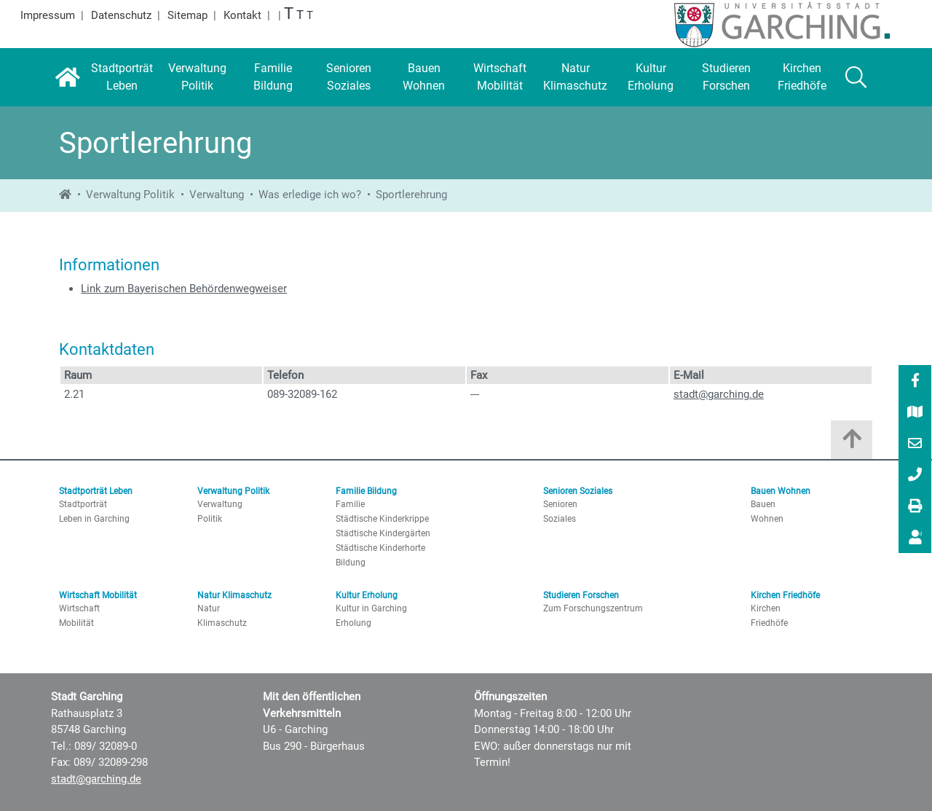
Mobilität (76, 623)
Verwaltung (216, 194)
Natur (208, 608)
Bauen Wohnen (780, 491)
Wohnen (767, 519)
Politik (209, 519)
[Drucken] (915, 507)
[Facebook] (915, 382)
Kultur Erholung (367, 595)
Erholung (353, 623)
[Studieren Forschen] (727, 77)
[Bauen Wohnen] (424, 77)
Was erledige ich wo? (309, 194)
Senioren (560, 504)
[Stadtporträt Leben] (121, 77)
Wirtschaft (79, 608)
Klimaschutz (222, 623)
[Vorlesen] (915, 537)
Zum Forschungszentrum (593, 608)
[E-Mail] (915, 444)
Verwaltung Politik (130, 194)
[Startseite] (67, 77)
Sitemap (187, 15)
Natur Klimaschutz (234, 595)
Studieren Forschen (581, 595)
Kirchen (766, 608)
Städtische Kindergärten (383, 533)
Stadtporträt (83, 504)
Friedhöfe (769, 623)
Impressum (47, 15)
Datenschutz (121, 15)
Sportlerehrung (411, 194)
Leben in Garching (94, 519)
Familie (350, 504)
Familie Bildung (366, 491)
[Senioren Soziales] (349, 77)
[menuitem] (915, 380)
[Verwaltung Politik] (197, 77)
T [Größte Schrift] (288, 13)
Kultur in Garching (371, 608)
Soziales (559, 519)
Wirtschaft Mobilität (98, 595)
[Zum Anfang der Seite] (851, 443)
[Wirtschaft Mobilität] (499, 77)
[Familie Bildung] (273, 77)
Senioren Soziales (577, 491)
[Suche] (856, 77)
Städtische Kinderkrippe (382, 519)
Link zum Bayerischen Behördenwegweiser (184, 288)
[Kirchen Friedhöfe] (802, 77)
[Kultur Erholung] (651, 77)
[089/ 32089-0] (915, 476)
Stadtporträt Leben (96, 491)
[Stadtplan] (915, 413)
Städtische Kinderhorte (380, 548)
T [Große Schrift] (300, 15)
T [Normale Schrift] (310, 15)
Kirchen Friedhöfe (785, 595)
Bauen (763, 504)
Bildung (351, 562)
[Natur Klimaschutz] (575, 77)
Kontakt (242, 15)
